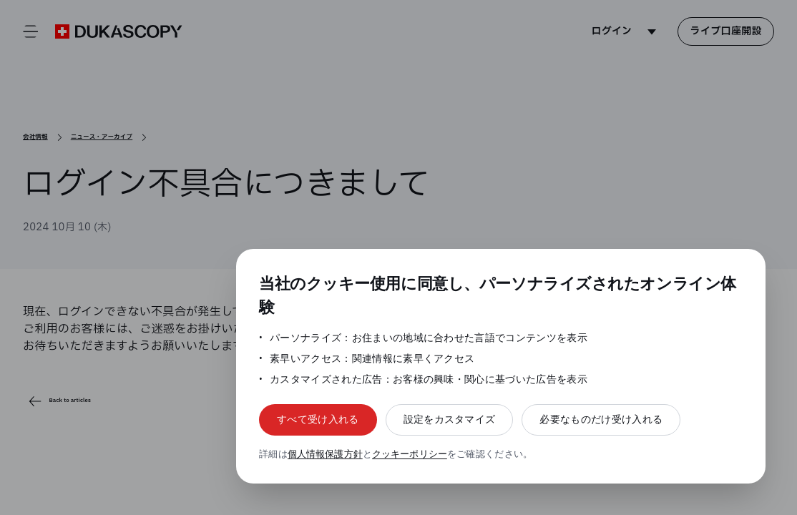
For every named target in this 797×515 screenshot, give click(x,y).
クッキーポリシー (411, 453)
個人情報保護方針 (326, 453)
